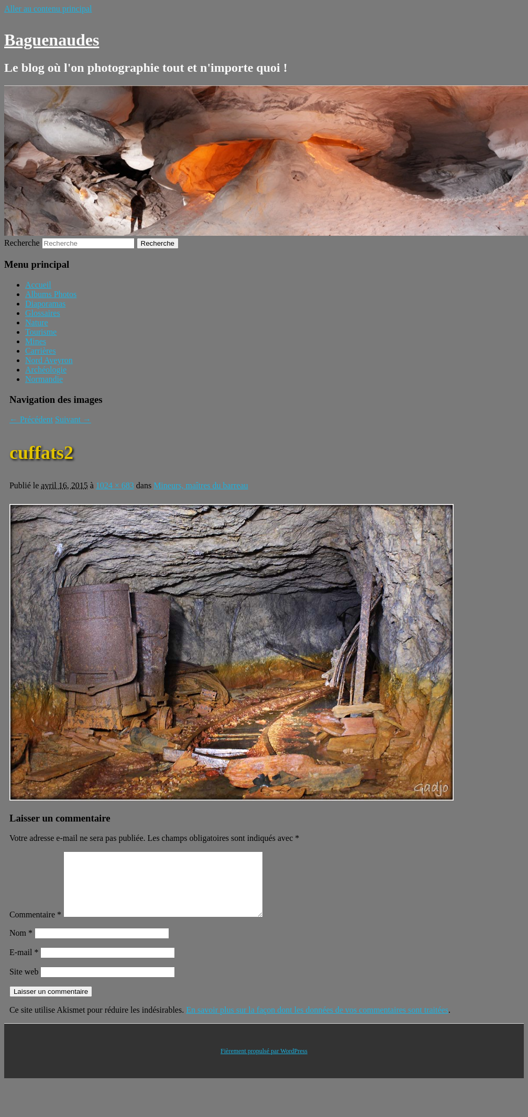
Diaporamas (45, 303)
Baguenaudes (51, 39)
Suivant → (73, 419)
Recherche (22, 242)
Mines (35, 341)
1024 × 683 (115, 485)
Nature (36, 322)
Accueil (38, 284)
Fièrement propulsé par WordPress (264, 1063)
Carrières (40, 350)
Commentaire (35, 927)
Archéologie (46, 369)
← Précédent (31, 419)
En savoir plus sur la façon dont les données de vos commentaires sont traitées (317, 1022)
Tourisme (41, 331)
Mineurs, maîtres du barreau (200, 485)
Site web (24, 984)
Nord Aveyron (49, 360)
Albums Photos (50, 294)
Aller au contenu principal (48, 8)
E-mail (24, 964)
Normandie (44, 379)
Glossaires (42, 313)
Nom (20, 945)
